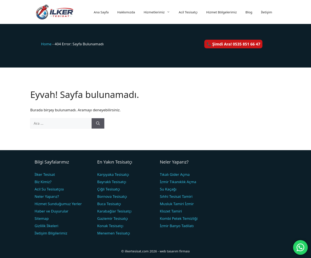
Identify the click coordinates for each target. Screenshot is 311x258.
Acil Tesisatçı (188, 12)
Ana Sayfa (101, 12)
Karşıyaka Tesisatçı (113, 174)
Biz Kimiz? (43, 181)
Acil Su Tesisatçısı (49, 189)
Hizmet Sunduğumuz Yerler (58, 203)
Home (46, 43)
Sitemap (42, 218)
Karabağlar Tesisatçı (114, 211)
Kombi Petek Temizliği (179, 218)
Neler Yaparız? (47, 196)
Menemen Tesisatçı (113, 233)
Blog (248, 12)
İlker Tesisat (45, 174)
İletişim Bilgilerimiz (51, 233)
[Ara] (98, 123)
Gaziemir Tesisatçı (112, 218)
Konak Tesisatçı (110, 225)
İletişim (266, 12)
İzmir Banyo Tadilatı (177, 225)
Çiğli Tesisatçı (108, 189)
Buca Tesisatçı (109, 203)
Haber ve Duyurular (51, 211)
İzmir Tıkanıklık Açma (178, 181)
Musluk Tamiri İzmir (177, 203)
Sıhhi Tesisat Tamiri (176, 196)
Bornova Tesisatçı (112, 196)
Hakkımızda (126, 12)
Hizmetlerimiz (159, 12)
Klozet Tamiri (171, 211)
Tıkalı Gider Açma (175, 174)
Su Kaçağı (168, 189)
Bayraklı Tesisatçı (111, 181)
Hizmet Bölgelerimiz (221, 12)
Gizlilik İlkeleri (46, 225)
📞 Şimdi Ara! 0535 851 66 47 (233, 44)
